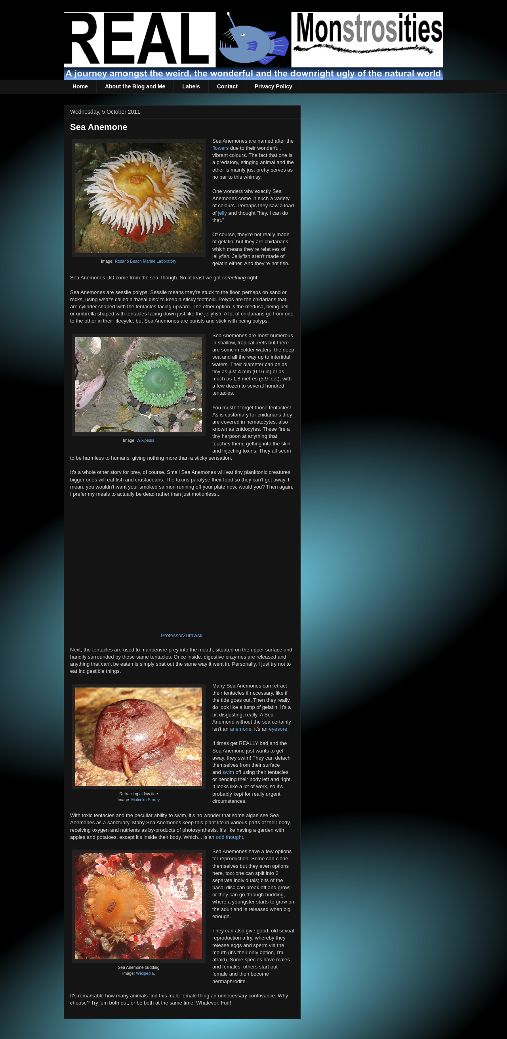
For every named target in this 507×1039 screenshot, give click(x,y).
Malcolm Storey (146, 800)
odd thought (229, 837)
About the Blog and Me (135, 86)
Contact (227, 86)
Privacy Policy (273, 86)
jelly (222, 213)
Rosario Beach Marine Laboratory (145, 261)
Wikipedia (145, 440)
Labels (191, 86)
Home (80, 86)
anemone (240, 729)
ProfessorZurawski (182, 635)
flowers (220, 148)
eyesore (278, 729)
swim (228, 772)
